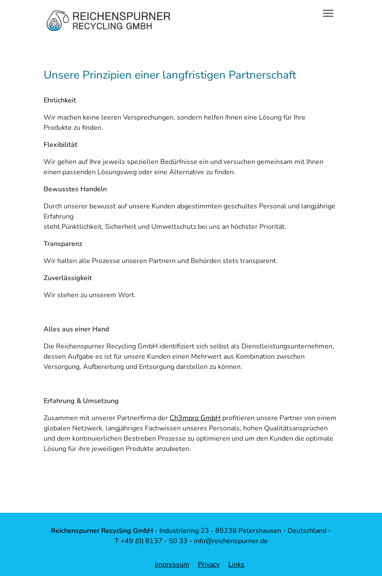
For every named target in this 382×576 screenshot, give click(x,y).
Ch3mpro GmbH (195, 418)
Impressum (172, 564)
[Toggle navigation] (328, 12)
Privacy (209, 564)
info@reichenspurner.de (231, 541)
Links (236, 564)
